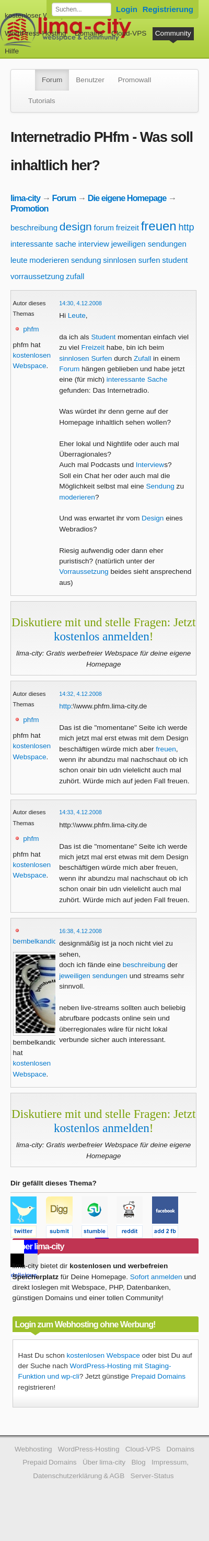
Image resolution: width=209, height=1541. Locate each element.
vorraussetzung (37, 276)
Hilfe (12, 51)
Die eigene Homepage (127, 198)
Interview (150, 465)
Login (126, 9)
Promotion (29, 208)
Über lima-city (104, 1462)
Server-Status (152, 1476)
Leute (77, 315)
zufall (75, 276)
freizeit (127, 227)
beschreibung (33, 227)
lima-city (25, 198)
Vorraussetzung (83, 571)
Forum (52, 80)
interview (93, 243)
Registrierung (168, 9)
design (76, 226)
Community (173, 33)
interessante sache (43, 243)
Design (153, 518)
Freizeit (92, 347)
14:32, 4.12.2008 (80, 694)
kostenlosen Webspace (103, 1355)
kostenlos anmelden (101, 636)
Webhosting (33, 1449)
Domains (89, 33)
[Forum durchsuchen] (81, 9)
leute (19, 260)
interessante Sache (137, 379)
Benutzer (90, 80)
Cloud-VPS (128, 33)
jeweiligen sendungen (149, 243)
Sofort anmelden (156, 1277)
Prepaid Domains (158, 1376)
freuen (159, 226)
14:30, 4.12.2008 (80, 303)
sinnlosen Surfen (85, 358)
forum (104, 227)
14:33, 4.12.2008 (80, 812)
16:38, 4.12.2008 (80, 931)
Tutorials (41, 101)
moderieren (49, 260)
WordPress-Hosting (35, 33)
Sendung (160, 486)
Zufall (142, 358)
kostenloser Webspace (40, 15)
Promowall (134, 80)
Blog (138, 1462)
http (186, 227)
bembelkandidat (38, 941)
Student (103, 337)
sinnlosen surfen (131, 260)
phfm (31, 329)
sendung (86, 260)
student (175, 260)
